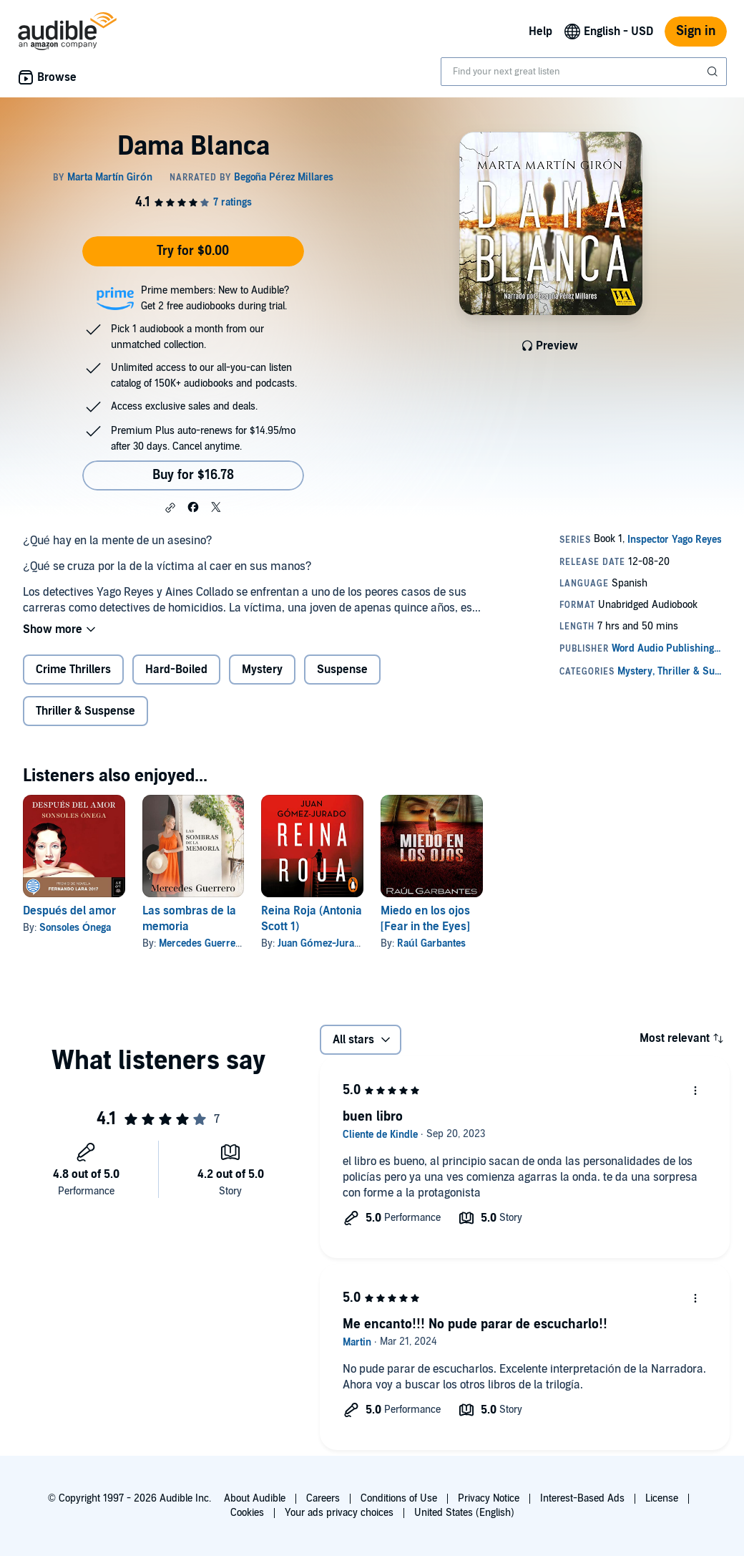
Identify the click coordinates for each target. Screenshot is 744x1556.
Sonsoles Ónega (75, 928)
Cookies (247, 1513)
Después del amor (69, 911)
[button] (170, 507)
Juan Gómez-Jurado (321, 943)
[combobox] (584, 71)
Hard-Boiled (176, 669)
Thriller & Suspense (85, 711)
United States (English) (464, 1513)
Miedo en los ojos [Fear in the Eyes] (425, 919)
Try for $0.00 (193, 250)
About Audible (254, 1498)
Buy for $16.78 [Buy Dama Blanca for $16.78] (193, 475)
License (661, 1498)
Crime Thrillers (73, 669)
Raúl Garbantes (431, 943)
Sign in (695, 31)
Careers (323, 1498)
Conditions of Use (399, 1498)
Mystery (262, 669)
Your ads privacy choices (339, 1513)
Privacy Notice (488, 1498)
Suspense (342, 669)
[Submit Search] (714, 71)
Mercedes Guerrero (202, 943)
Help (540, 31)
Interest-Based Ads (582, 1498)
